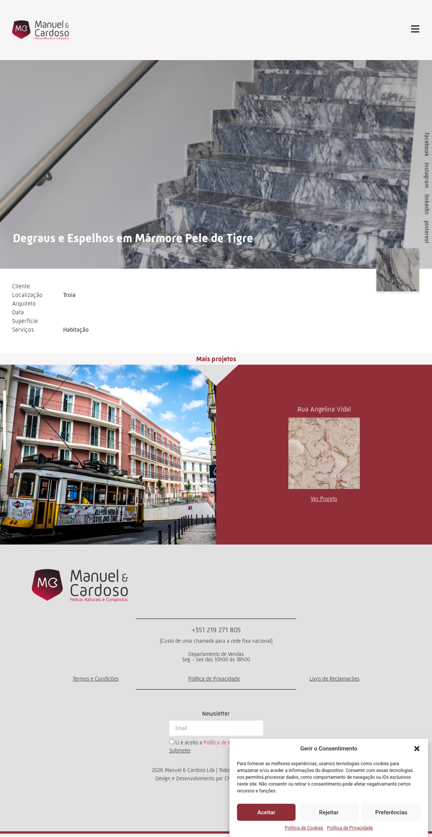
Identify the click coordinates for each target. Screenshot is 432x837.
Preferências (391, 812)
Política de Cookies (304, 828)
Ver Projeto (324, 501)
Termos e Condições (95, 681)
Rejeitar (328, 812)
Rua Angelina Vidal (324, 412)
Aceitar (266, 812)
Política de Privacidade (350, 828)
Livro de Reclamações (334, 681)
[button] (417, 748)
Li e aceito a (214, 745)
